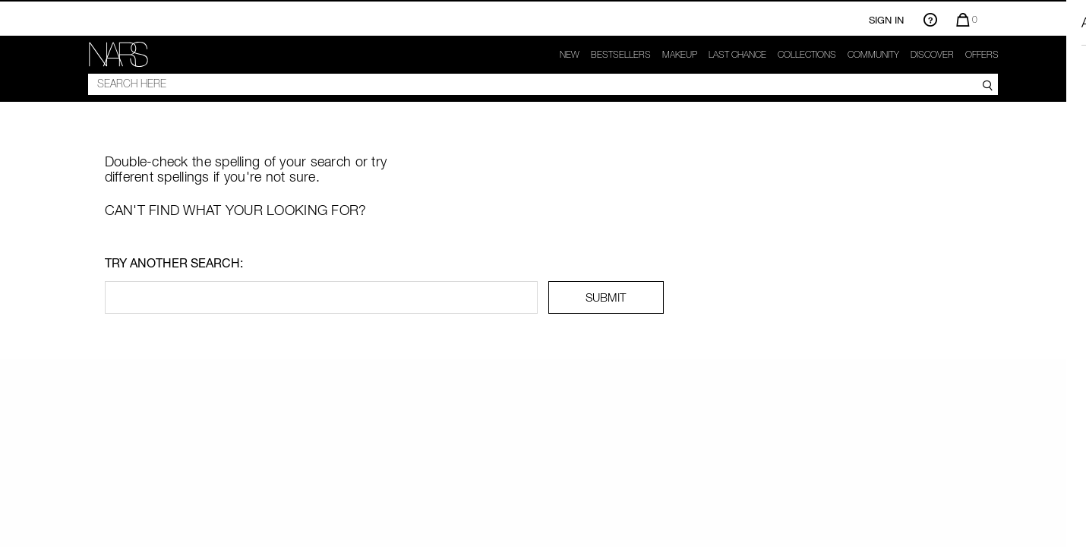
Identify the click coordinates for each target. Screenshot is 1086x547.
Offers (982, 54)
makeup (679, 54)
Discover (932, 54)
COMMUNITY (873, 54)
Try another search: (174, 263)
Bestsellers (621, 54)
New (569, 54)
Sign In (886, 20)
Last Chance (737, 54)
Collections (807, 54)
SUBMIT (606, 297)
